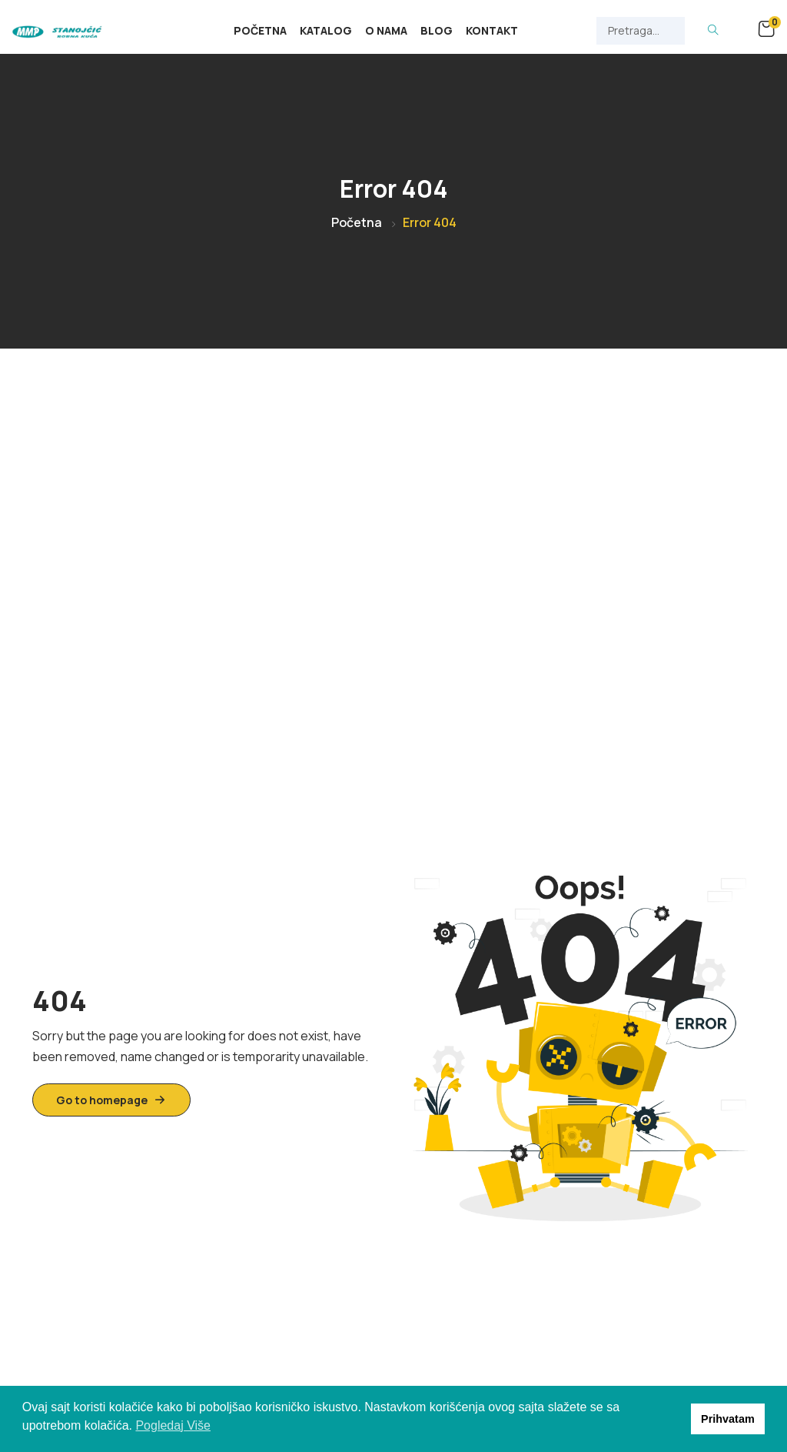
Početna (260, 30)
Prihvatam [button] (728, 1419)
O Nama (386, 30)
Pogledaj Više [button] (173, 1425)
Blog (436, 30)
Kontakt (492, 30)
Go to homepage (111, 1100)
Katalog (326, 30)
